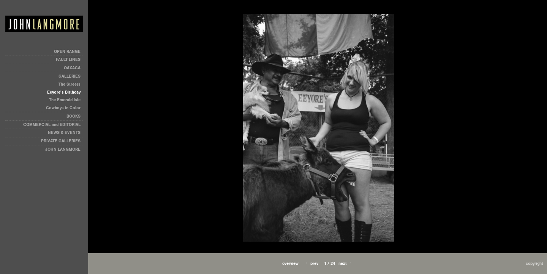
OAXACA (72, 67)
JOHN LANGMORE (63, 149)
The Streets (69, 84)
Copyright (534, 263)
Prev (311, 263)
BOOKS (73, 116)
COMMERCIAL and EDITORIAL (52, 124)
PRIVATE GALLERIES (61, 141)
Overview (290, 263)
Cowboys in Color (63, 107)
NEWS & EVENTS (64, 132)
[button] (290, 263)
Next (345, 263)
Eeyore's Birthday (64, 92)
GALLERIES (69, 76)
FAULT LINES (68, 59)
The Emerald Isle (65, 99)
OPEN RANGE (67, 51)
